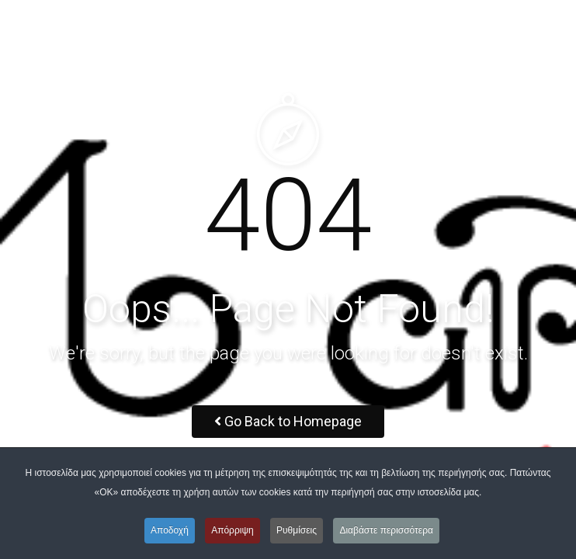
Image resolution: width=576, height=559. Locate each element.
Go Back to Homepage (288, 421)
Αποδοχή (170, 530)
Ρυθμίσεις (296, 530)
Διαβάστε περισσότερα (386, 530)
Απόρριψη (232, 530)
